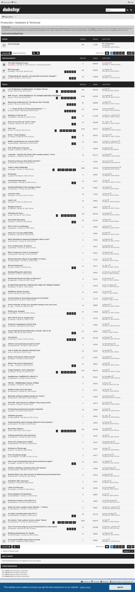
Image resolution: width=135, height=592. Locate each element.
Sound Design (14, 44)
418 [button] (129, 53)
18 (62, 372)
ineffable (107, 461)
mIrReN (106, 76)
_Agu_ (106, 265)
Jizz (11, 430)
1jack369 (13, 208)
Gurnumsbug (108, 487)
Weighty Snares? (15, 207)
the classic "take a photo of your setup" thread (27, 520)
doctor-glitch (108, 108)
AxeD (106, 363)
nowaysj (107, 128)
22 (74, 372)
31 (74, 431)
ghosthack (13, 247)
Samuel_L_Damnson (111, 115)
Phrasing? (12, 174)
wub (11, 78)
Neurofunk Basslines (16, 220)
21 (71, 372)
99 (67, 131)
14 (65, 91)
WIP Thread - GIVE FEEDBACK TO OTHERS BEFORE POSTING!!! (34, 96)
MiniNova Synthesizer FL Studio (21, 533)
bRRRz (106, 102)
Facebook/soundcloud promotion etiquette (25, 409)
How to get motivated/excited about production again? (30, 461)
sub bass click (14, 194)
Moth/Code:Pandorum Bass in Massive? (24, 278)
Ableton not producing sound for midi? (24, 344)
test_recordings (109, 285)
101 (74, 131)
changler (12, 463)
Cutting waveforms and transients (22, 435)
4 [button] (120, 53)
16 (71, 91)
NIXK (106, 89)
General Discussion (44, 65)
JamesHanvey (14, 345)
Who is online (7, 556)
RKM (105, 324)
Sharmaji (12, 339)
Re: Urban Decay (108, 44)
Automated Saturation (17, 181)
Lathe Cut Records (15, 487)
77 (71, 98)
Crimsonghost (14, 456)
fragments (107, 148)
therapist (107, 337)
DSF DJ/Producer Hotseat (18, 148)
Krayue (12, 123)
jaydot (12, 149)
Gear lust (11, 128)
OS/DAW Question (15, 416)
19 (65, 372)
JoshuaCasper (14, 260)
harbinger (13, 528)
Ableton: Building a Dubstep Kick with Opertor (27, 468)
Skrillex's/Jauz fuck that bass (20, 389)
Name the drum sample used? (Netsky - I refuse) (28, 507)
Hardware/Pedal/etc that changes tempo (24, 187)
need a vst (12, 200)
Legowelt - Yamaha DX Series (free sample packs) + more (31, 154)
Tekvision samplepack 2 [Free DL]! (22, 324)
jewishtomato (14, 143)
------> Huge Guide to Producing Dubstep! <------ (27, 109)
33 (62, 215)
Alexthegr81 (14, 182)
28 (65, 431)
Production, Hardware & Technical (20, 22)
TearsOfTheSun (15, 535)
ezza (11, 267)
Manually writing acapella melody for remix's (26, 396)
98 (64, 131)
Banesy (106, 304)
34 (65, 215)
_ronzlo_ (107, 122)
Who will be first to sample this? (21, 318)
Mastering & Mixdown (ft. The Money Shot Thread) (28, 102)
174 (59, 522)
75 (65, 98)
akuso (12, 450)
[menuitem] (14, 2)
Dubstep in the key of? (17, 115)
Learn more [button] (85, 587)
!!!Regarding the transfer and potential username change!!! (32, 76)
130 (74, 170)
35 (68, 215)
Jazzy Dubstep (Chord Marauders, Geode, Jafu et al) (29, 331)
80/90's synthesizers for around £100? (23, 141)
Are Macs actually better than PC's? (22, 514)
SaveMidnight (14, 496)
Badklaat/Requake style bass (20, 272)
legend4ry (13, 228)
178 (74, 522)
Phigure (12, 358)
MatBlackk (13, 117)
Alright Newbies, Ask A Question (21, 370)
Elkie (11, 332)
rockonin (107, 259)
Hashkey (12, 385)
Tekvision (13, 326)
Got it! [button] (120, 587)
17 (74, 91)
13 (62, 91)
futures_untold (14, 110)
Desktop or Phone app (17, 448)
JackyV (12, 274)
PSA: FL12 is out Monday (18, 226)
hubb (105, 180)
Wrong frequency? (15, 265)
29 (68, 431)
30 (71, 431)
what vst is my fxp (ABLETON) (20, 233)
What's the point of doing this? (20, 363)
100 (70, 131)
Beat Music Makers (16, 429)
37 (74, 215)
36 (71, 215)
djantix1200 (108, 455)
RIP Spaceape (13, 70)
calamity (107, 69)
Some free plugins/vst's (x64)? (20, 442)
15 (68, 91)
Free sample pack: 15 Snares (20, 246)
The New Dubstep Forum (18, 63)
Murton (106, 219)
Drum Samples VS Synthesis (20, 494)
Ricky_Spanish (14, 417)
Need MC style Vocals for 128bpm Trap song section (29, 403)
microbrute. (12, 337)
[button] (107, 53)
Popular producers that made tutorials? (24, 161)
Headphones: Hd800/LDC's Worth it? (23, 376)
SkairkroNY (13, 280)
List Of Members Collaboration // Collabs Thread (28, 89)
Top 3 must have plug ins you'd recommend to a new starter (32, 527)
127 (63, 170)
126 (59, 170)
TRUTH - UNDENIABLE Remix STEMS (23, 383)
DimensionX (14, 189)
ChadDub (107, 95)
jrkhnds (12, 71)
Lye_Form (107, 161)
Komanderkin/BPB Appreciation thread (24, 540)
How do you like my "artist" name (21, 122)
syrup (106, 45)
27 (62, 431)
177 (70, 522)
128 (67, 170)
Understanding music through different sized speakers (30, 422)
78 (74, 98)
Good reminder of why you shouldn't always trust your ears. (32, 305)
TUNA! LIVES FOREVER (18, 167)
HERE (93, 28)
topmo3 (12, 195)
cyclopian (13, 489)
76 (68, 98)
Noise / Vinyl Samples (17, 135)
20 (68, 372)
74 (62, 98)
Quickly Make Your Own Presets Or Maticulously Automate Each (34, 474)
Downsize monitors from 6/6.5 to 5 (22, 500)
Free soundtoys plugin (17, 455)
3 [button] (117, 53)
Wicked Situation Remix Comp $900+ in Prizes (27, 259)
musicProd (13, 163)
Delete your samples (16, 311)
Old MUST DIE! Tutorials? (18, 481)
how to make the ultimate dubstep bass (24, 350)
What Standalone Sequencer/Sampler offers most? (29, 239)
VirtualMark (13, 313)
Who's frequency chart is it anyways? (23, 252)
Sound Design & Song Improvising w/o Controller (28, 298)
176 (67, 522)
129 (70, 170)
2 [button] (114, 53)
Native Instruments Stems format (21, 357)
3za (11, 352)
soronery (12, 156)
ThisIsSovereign (109, 500)
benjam (12, 411)
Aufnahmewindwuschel (111, 167)
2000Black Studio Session (18, 292)
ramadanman (14, 522)
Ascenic (106, 193)
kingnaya (13, 234)
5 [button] (123, 53)
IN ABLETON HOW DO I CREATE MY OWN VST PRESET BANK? (34, 285)
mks (105, 200)
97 (61, 131)
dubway (12, 65)
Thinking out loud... (16, 213)
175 (63, 522)
